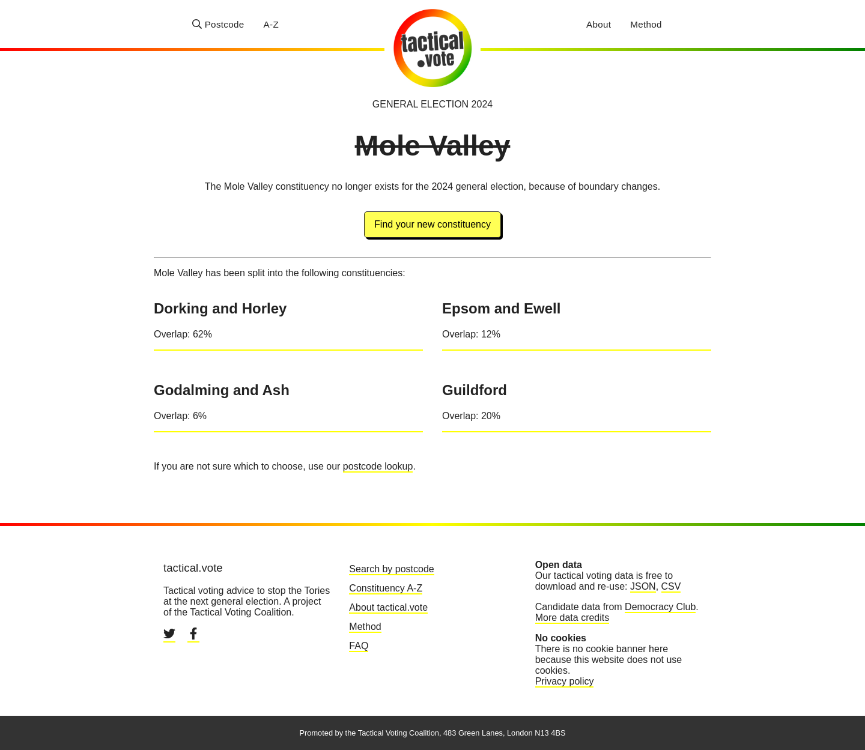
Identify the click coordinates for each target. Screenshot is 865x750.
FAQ (358, 646)
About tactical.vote (388, 607)
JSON (643, 586)
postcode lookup (378, 466)
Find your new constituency (432, 224)
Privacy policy (564, 681)
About (598, 24)
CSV (671, 586)
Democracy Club (660, 607)
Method (646, 24)
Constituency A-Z (385, 588)
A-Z (271, 24)
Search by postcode (391, 569)
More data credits (572, 617)
